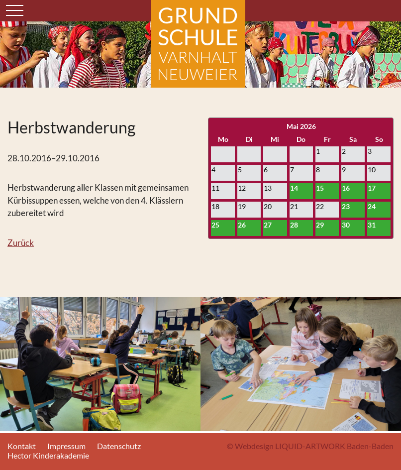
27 (268, 225)
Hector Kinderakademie (48, 455)
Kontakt (21, 446)
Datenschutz (119, 446)
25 (215, 225)
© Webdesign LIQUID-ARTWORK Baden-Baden (310, 446)
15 (320, 188)
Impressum (66, 446)
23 (346, 206)
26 (242, 225)
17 (372, 188)
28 (294, 225)
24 (372, 206)
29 (320, 225)
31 (372, 225)
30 (346, 225)
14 (294, 188)
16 (346, 188)
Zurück (20, 242)
